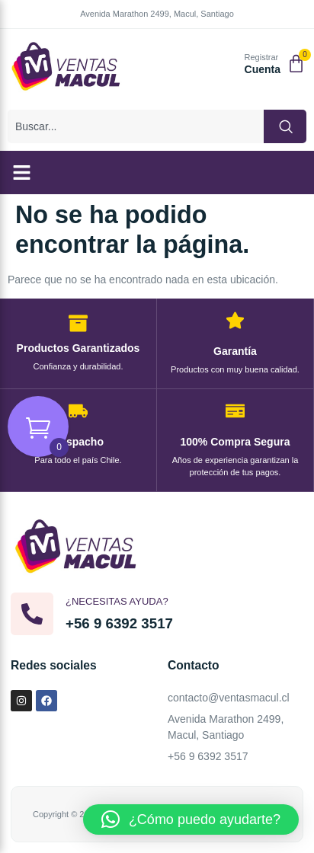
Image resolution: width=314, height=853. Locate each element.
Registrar (262, 57)
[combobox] (136, 126)
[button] (22, 172)
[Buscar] (285, 126)
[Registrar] (227, 65)
